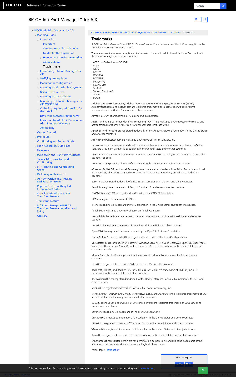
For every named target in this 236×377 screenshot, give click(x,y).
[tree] (57, 123)
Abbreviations (51, 62)
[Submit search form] (223, 6)
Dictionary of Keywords (51, 174)
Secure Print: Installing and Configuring (53, 161)
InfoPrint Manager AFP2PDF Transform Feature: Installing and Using (57, 208)
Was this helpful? (184, 358)
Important (49, 44)
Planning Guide (46, 35)
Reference (43, 150)
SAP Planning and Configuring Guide (55, 168)
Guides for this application (58, 53)
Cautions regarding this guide (61, 48)
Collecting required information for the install (61, 110)
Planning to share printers (55, 96)
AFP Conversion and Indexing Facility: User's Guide (54, 180)
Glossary (42, 216)
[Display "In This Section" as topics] (205, 19)
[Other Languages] (197, 19)
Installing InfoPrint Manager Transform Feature (54, 195)
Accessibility (47, 128)
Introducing (60, 72)
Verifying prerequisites (53, 78)
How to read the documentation (62, 57)
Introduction (47, 39)
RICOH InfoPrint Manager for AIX (54, 30)
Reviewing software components (59, 116)
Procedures (43, 137)
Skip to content (107, 5)
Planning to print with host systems (61, 87)
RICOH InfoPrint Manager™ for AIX (63, 20)
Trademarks (51, 66)
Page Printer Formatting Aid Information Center (54, 188)
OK (203, 370)
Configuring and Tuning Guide (55, 141)
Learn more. (147, 368)
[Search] (207, 6)
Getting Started (46, 132)
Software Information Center (46, 5)
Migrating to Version (61, 102)
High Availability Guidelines (53, 146)
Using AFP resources (52, 92)
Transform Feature (48, 201)
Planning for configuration (56, 83)
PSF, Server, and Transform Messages (58, 155)
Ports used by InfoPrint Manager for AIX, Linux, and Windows (61, 122)
